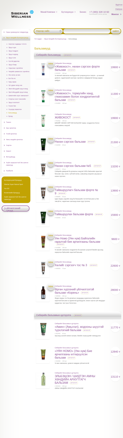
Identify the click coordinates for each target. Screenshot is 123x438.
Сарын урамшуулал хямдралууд (17, 32)
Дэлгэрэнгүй (67, 55)
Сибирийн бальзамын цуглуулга (66, 323)
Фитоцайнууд (10, 157)
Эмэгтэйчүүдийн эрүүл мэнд (18, 89)
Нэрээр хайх (42, 31)
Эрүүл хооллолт (14, 102)
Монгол (115, 14)
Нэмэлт (8, 151)
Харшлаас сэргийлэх (15, 68)
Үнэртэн (8, 145)
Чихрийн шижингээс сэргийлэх (18, 71)
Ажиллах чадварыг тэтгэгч (17, 44)
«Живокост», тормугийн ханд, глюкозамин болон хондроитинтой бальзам (77, 97)
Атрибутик (9, 171)
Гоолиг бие (12, 106)
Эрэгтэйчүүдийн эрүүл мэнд (18, 92)
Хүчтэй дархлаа (13, 61)
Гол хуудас (38, 39)
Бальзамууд (12, 113)
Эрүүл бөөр (12, 65)
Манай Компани (48, 12)
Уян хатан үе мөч (14, 75)
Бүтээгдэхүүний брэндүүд (13, 180)
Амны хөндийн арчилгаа (14, 139)
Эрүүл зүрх (12, 47)
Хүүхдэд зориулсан (15, 109)
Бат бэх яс (12, 78)
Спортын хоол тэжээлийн (17, 99)
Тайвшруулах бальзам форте (74, 214)
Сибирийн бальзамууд (63, 63)
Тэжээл (8, 122)
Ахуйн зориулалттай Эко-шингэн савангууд (17, 164)
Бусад (10, 116)
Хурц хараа (12, 82)
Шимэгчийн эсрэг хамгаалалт (18, 95)
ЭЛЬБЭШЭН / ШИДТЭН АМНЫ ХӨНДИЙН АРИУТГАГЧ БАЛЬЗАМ (75, 379)
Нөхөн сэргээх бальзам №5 (73, 165)
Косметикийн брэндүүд (12, 193)
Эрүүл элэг (12, 58)
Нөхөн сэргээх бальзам (70, 141)
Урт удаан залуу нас (15, 85)
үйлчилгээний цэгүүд (13, 209)
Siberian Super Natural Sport (13, 184)
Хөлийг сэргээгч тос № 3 (71, 265)
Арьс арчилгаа (11, 128)
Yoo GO (6, 188)
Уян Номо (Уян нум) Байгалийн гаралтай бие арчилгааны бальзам (77, 240)
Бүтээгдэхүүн (67, 12)
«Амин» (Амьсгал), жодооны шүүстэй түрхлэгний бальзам (79, 328)
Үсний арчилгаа (11, 134)
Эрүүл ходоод (13, 54)
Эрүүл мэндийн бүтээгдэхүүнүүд (55, 39)
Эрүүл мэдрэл (13, 51)
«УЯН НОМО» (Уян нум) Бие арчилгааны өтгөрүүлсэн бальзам (73, 354)
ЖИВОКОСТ (63, 117)
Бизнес (83, 12)
